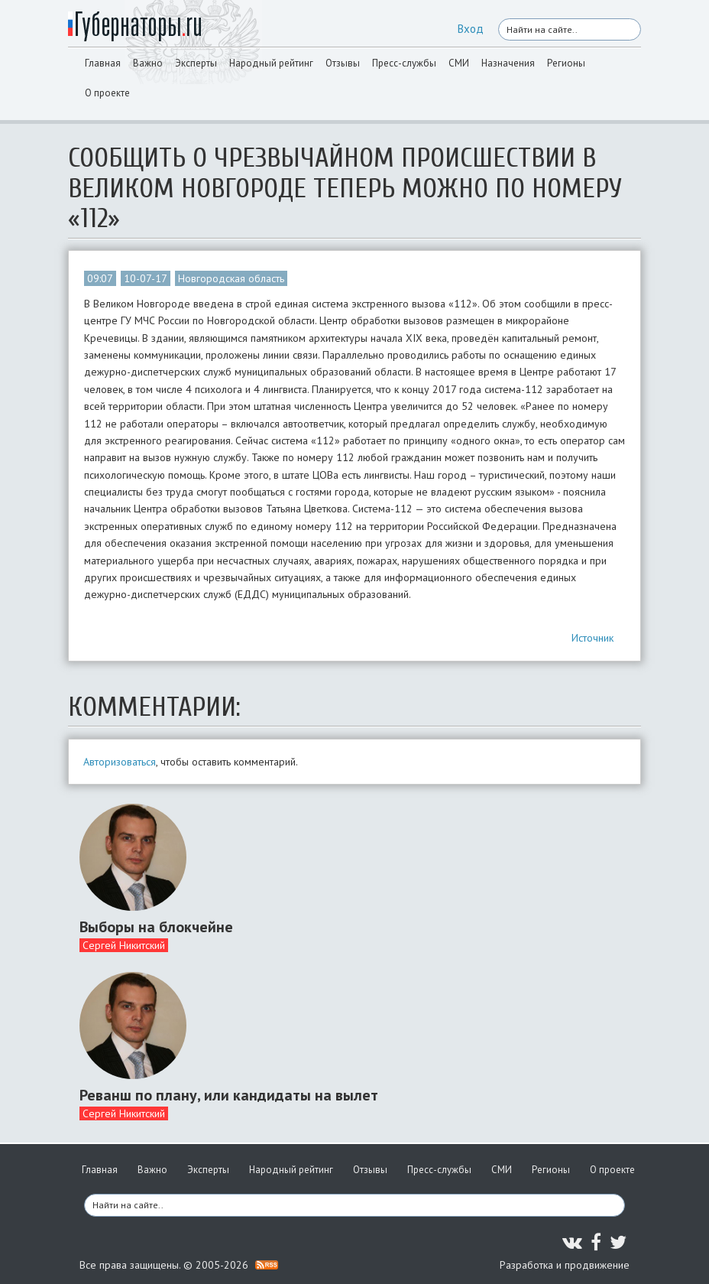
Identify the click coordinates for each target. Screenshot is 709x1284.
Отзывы (342, 63)
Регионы (566, 63)
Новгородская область (231, 278)
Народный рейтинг (271, 63)
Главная (103, 63)
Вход (471, 28)
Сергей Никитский (124, 945)
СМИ (458, 63)
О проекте (107, 92)
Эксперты (196, 63)
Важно (148, 63)
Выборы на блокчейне (156, 927)
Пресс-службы (404, 63)
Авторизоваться (119, 762)
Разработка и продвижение (565, 1265)
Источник (592, 638)
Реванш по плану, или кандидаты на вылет (228, 1095)
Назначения (508, 63)
